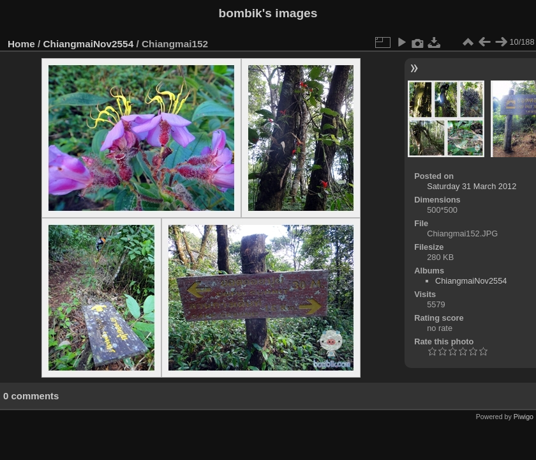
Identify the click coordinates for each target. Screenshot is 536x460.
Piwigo (523, 416)
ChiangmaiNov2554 (88, 43)
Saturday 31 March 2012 (471, 186)
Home (21, 43)
